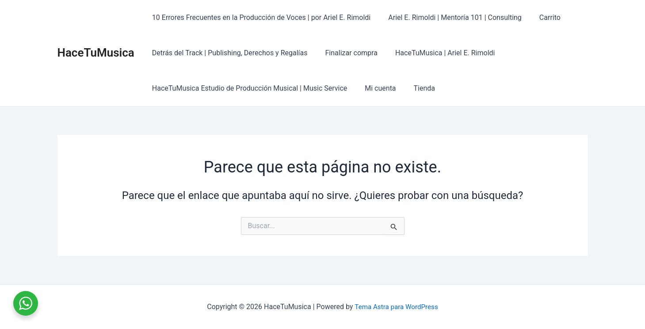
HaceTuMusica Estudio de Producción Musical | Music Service (247, 88)
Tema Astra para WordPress (396, 306)
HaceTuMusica (95, 52)
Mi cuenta (374, 88)
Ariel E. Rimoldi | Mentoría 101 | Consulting (449, 17)
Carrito (541, 17)
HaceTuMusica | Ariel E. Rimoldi (436, 53)
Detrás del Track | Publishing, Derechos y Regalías (228, 53)
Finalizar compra (346, 53)
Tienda (415, 88)
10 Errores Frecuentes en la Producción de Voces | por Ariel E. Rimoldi (259, 17)
